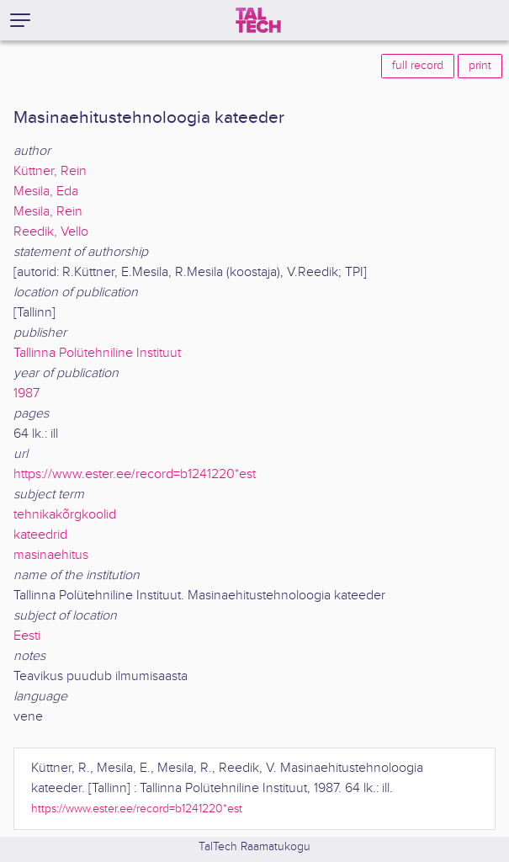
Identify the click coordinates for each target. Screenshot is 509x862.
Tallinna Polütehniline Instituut (97, 353)
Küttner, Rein (50, 171)
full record (417, 65)
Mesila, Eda (45, 192)
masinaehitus (50, 555)
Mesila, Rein (47, 212)
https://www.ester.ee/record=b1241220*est (134, 474)
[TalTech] (258, 20)
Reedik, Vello (50, 232)
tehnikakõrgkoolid (64, 515)
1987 (26, 394)
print (480, 65)
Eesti (26, 636)
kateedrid (40, 535)
